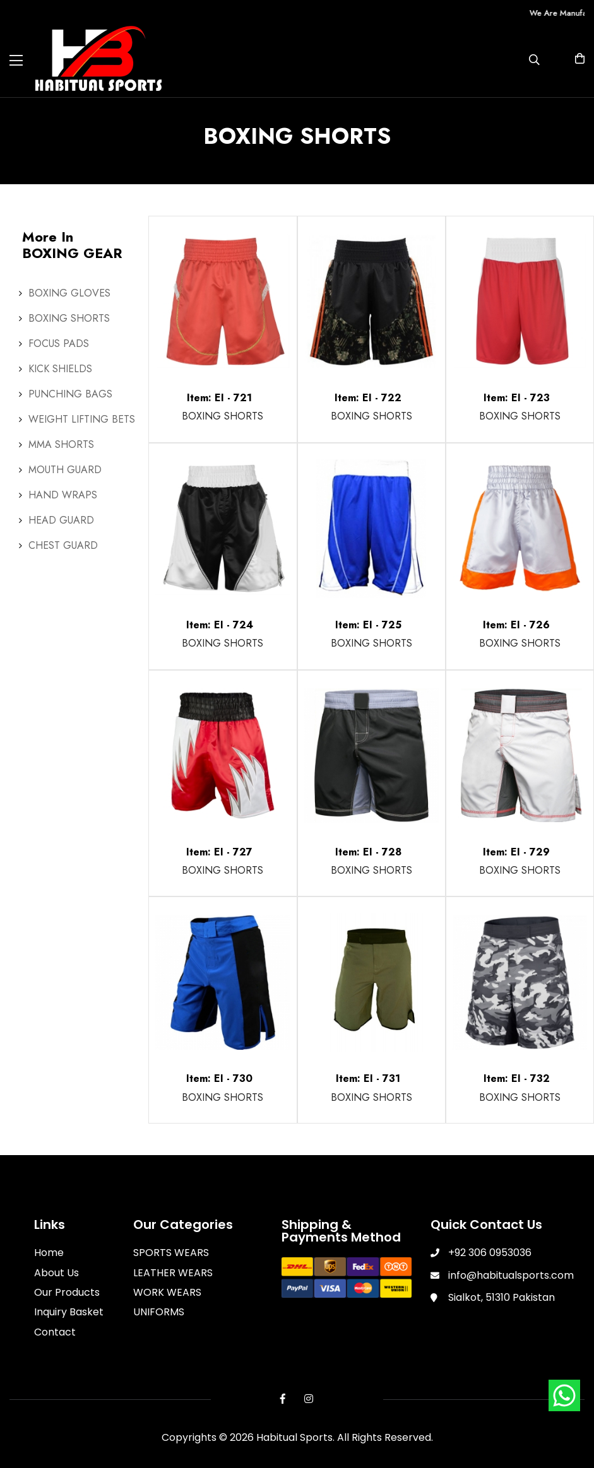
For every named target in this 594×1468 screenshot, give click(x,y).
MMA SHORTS (61, 444)
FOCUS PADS (58, 343)
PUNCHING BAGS (70, 394)
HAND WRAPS (62, 495)
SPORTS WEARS (171, 1252)
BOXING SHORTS (69, 318)
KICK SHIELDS (60, 368)
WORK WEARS (167, 1292)
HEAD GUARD (61, 520)
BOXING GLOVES (69, 293)
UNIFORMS (158, 1312)
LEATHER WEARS (173, 1272)
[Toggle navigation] (16, 60)
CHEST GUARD (63, 545)
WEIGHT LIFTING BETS (81, 419)
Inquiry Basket (69, 1312)
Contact (55, 1332)
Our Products (67, 1292)
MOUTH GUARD (65, 469)
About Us (56, 1272)
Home (49, 1252)
